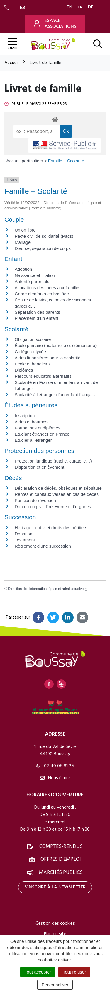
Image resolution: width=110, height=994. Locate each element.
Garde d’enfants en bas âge (42, 293)
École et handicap (32, 363)
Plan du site (55, 934)
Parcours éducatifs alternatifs (43, 376)
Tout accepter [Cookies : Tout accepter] (38, 971)
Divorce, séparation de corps (43, 248)
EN (69, 7)
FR (80, 7)
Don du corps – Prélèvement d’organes (53, 506)
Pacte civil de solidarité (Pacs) (44, 236)
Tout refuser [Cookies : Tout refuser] (74, 971)
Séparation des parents (37, 312)
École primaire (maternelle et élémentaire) (56, 345)
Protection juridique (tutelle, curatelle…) (53, 460)
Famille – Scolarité (66, 160)
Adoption (23, 269)
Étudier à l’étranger (33, 440)
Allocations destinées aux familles (47, 287)
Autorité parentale (32, 281)
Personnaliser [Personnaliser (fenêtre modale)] (55, 984)
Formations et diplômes (37, 427)
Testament (25, 539)
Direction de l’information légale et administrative (47, 589)
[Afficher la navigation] (12, 44)
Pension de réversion (35, 500)
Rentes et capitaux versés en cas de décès (57, 494)
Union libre (25, 229)
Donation (23, 533)
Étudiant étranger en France (42, 434)
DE (90, 7)
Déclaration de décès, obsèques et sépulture (58, 488)
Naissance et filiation (35, 275)
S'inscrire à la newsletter (55, 887)
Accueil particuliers (25, 160)
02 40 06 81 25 (55, 766)
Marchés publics (61, 872)
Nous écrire (55, 778)
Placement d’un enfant (36, 318)
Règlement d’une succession (43, 545)
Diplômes (24, 369)
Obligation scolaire (33, 339)
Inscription (25, 415)
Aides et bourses (31, 421)
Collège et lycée (30, 351)
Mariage (23, 242)
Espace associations (55, 23)
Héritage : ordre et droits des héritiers (51, 527)
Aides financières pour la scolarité (47, 357)
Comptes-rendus (61, 846)
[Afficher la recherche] (98, 43)
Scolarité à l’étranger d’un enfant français (55, 394)
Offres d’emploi (60, 859)
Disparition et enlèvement (39, 467)
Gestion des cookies (55, 923)
